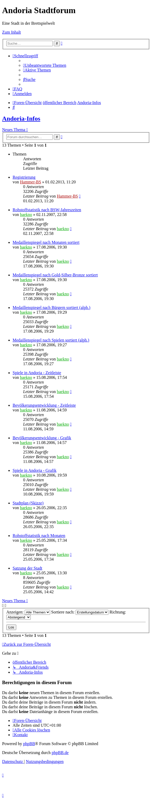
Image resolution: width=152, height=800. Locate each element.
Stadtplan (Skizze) (28, 503)
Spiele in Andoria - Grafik (34, 470)
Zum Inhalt (11, 32)
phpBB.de (60, 752)
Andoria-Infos (21, 118)
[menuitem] (44, 65)
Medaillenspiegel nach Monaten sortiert (46, 242)
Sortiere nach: (79, 612)
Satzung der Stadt (27, 568)
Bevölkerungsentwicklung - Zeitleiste (44, 405)
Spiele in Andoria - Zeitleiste (37, 372)
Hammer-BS (30, 182)
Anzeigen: (28, 612)
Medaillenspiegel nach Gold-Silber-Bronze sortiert (55, 275)
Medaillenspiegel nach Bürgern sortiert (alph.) (51, 307)
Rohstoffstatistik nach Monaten (39, 535)
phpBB (29, 743)
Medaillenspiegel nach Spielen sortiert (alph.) (51, 340)
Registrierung (24, 177)
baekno (26, 214)
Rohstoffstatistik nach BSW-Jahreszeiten (47, 210)
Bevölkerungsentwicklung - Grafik (42, 438)
